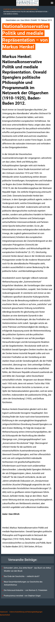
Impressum (4, 612)
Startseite (7, 9)
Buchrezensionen (30, 9)
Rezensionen (17, 9)
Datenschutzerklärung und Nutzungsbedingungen (26, 612)
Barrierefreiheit (5, 615)
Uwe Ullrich (25, 20)
